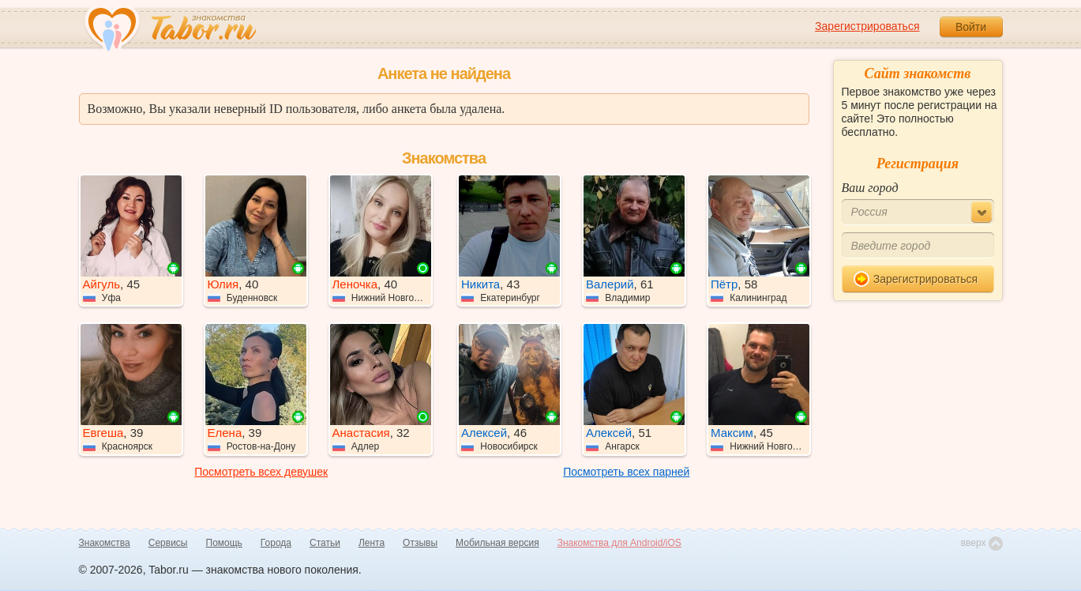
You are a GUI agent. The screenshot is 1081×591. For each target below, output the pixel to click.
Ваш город (870, 187)
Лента (371, 542)
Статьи (325, 542)
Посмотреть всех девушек (261, 471)
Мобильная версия (497, 542)
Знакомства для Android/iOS (619, 542)
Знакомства (104, 542)
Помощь (224, 542)
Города (276, 542)
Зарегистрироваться (867, 26)
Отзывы (420, 542)
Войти (970, 27)
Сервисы (168, 542)
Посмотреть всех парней (626, 471)
